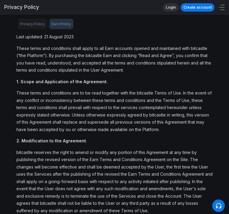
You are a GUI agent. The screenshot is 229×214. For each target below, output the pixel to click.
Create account (197, 7)
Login (171, 7)
